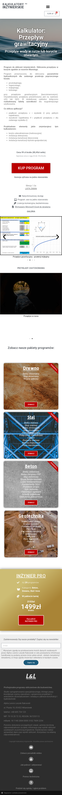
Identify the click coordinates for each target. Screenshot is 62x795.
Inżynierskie (13, 7)
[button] (48, 7)
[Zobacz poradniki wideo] (31, 747)
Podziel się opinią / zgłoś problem (31, 788)
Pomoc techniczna (31, 776)
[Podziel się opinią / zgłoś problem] (31, 782)
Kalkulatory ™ (14, 4)
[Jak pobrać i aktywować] (31, 759)
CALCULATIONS (31, 679)
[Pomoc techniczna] (31, 771)
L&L (31, 676)
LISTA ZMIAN (31, 188)
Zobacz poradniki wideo (31, 753)
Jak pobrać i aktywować (31, 765)
